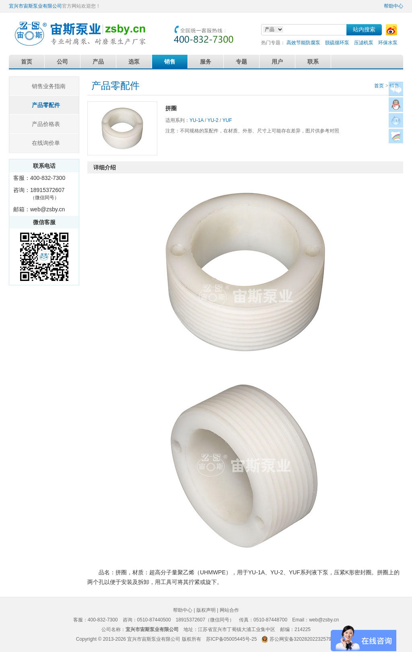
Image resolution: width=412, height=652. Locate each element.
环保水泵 (388, 42)
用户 (277, 61)
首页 (26, 61)
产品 (98, 61)
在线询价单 (46, 143)
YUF (227, 120)
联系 (313, 61)
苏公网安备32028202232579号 (303, 639)
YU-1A (197, 120)
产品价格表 (46, 124)
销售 (169, 61)
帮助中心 (393, 6)
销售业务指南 (49, 86)
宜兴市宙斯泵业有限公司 (35, 6)
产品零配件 (46, 105)
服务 (205, 61)
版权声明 (206, 610)
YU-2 (212, 120)
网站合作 (229, 610)
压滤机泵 (363, 42)
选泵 (134, 61)
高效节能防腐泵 (303, 42)
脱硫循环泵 (337, 42)
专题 (241, 61)
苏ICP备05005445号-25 (231, 639)
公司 (62, 61)
